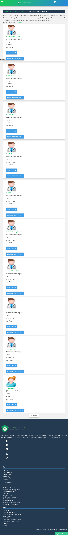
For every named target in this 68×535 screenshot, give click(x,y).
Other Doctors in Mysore (17, 11)
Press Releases (7, 472)
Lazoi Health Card (8, 486)
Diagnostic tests (8, 495)
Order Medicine (7, 499)
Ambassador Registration (10, 504)
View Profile (11, 53)
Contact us (6, 510)
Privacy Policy (7, 478)
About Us (5, 470)
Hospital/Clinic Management (11, 489)
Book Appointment (15, 59)
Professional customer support (12, 502)
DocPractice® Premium (10, 488)
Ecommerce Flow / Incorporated (12, 514)
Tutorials (5, 523)
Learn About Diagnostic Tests (12, 520)
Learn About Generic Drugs (11, 521)
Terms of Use (7, 474)
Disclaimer (6, 476)
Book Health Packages (9, 497)
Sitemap (5, 480)
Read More (20, 22)
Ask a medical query (9, 491)
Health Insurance (8, 501)
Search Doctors (7, 493)
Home (6, 11)
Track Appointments (9, 512)
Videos (5, 525)
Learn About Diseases (9, 518)
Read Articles (7, 516)
